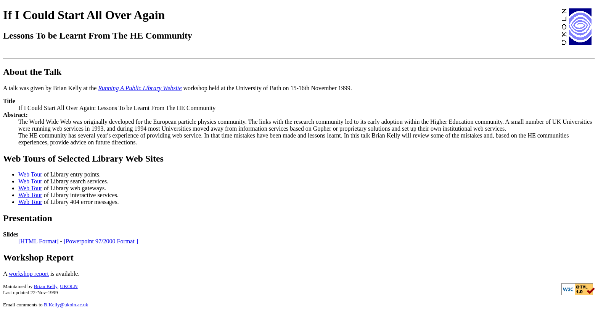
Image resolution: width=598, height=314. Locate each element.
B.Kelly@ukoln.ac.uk (66, 305)
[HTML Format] (38, 241)
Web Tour (30, 174)
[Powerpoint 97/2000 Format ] (101, 241)
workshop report (29, 273)
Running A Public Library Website (140, 88)
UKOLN (69, 286)
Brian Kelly (46, 286)
